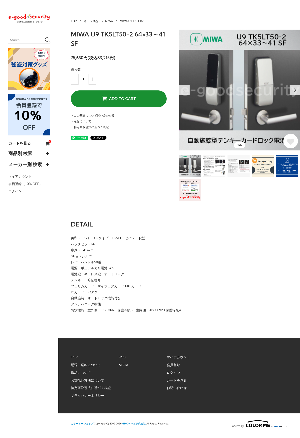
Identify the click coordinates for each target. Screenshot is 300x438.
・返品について (81, 121)
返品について (81, 372)
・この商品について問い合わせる (93, 115)
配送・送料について (86, 365)
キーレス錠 (91, 21)
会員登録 (173, 365)
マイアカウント (20, 176)
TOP (74, 21)
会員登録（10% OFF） (25, 184)
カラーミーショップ (82, 423)
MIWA (109, 21)
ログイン (15, 191)
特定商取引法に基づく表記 (91, 388)
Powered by (259, 423)
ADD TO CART (119, 98)
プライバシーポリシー (87, 395)
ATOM (123, 365)
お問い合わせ (177, 388)
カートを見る (29, 143)
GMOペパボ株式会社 (134, 423)
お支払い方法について (87, 380)
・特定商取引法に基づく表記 (90, 127)
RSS (122, 357)
